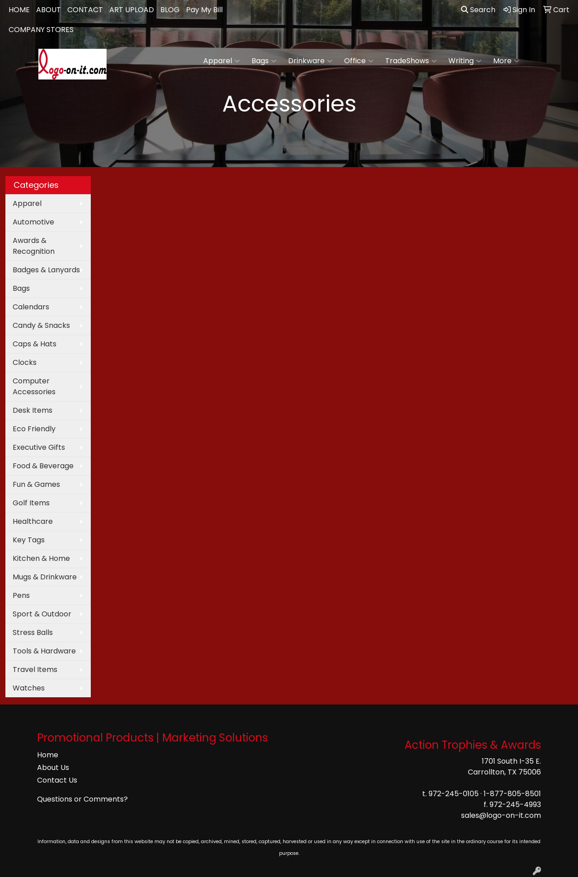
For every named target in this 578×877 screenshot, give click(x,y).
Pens (21, 595)
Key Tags (29, 540)
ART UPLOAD (131, 10)
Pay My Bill (204, 10)
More (506, 61)
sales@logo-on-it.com (501, 815)
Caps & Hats (34, 344)
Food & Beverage (43, 466)
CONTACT (85, 10)
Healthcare (33, 521)
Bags (264, 61)
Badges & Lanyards (46, 270)
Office (358, 61)
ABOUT (48, 10)
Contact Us (57, 780)
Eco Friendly (34, 429)
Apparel (221, 61)
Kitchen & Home (41, 558)
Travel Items (35, 669)
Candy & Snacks (41, 325)
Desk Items (32, 410)
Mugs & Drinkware (45, 577)
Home (47, 755)
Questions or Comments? (82, 799)
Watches (29, 688)
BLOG (170, 10)
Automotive (33, 222)
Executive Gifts (39, 447)
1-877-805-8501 (512, 793)
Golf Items (31, 503)
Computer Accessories (34, 386)
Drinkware (310, 61)
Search (478, 10)
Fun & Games (36, 484)
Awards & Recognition (34, 246)
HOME (19, 10)
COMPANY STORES (41, 29)
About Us (53, 767)
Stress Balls (33, 632)
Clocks (25, 362)
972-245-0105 (454, 793)
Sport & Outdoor (42, 614)
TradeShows (411, 61)
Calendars (31, 307)
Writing (464, 61)
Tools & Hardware (44, 651)
